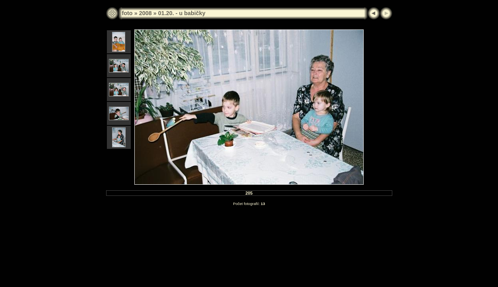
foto (127, 13)
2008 (145, 13)
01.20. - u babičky (181, 13)
